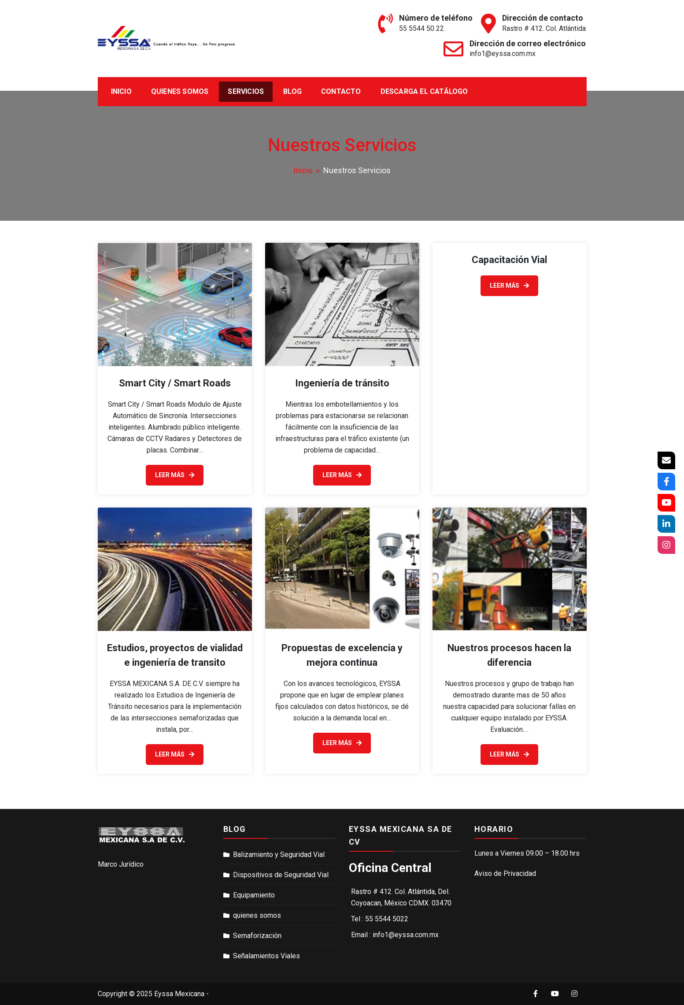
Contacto (341, 91)
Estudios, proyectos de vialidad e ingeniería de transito (175, 655)
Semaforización (257, 935)
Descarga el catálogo (424, 91)
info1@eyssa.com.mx (503, 53)
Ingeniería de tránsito (342, 383)
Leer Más (174, 474)
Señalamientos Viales (266, 956)
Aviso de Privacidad (505, 873)
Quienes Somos (180, 91)
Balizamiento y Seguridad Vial (279, 854)
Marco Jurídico (121, 864)
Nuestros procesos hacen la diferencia (509, 655)
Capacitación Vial (509, 259)
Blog (292, 91)
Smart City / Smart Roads (175, 383)
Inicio (121, 91)
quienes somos (257, 915)
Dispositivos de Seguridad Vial (281, 875)
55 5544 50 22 (421, 28)
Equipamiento (254, 895)
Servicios (246, 91)
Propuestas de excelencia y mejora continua (342, 655)
